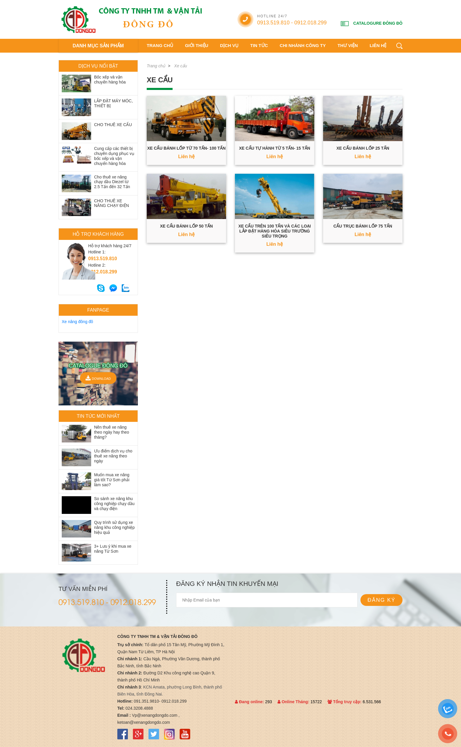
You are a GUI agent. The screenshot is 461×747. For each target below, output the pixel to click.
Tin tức (259, 45)
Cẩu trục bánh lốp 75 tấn (362, 226)
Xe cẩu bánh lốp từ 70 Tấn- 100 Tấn (186, 148)
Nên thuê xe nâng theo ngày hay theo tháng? (111, 432)
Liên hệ (378, 45)
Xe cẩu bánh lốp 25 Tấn (362, 148)
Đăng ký (381, 600)
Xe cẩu (180, 65)
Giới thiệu (196, 45)
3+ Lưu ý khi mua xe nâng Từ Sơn (112, 549)
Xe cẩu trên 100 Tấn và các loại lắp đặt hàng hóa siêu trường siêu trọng (274, 231)
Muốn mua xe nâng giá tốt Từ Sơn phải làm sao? (111, 479)
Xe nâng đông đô (77, 321)
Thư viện (348, 45)
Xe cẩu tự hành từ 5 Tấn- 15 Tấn (274, 148)
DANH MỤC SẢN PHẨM (98, 45)
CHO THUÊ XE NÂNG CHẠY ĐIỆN (111, 203)
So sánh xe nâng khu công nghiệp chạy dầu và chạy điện (114, 503)
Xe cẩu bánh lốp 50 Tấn (186, 226)
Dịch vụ (229, 45)
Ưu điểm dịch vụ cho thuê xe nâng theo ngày (113, 456)
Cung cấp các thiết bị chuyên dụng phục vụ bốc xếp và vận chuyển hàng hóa (114, 156)
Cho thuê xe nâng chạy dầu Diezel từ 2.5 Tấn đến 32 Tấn (112, 182)
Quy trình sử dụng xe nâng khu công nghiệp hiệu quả (114, 527)
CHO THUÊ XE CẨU (113, 124)
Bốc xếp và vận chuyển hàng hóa (110, 79)
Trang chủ (160, 45)
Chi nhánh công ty (303, 45)
